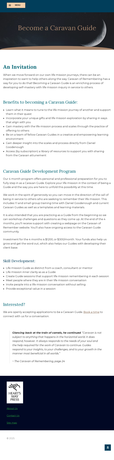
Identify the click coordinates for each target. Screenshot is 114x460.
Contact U (12, 415)
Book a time (91, 312)
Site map (12, 422)
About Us (12, 408)
